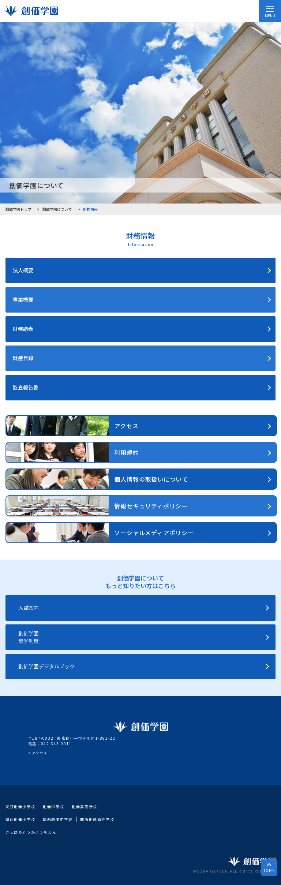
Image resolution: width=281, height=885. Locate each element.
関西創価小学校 (20, 819)
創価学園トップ (18, 209)
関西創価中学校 (57, 819)
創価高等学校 (84, 806)
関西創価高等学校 (97, 819)
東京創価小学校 (20, 806)
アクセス (39, 752)
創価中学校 (53, 806)
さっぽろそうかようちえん (30, 832)
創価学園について (57, 209)
